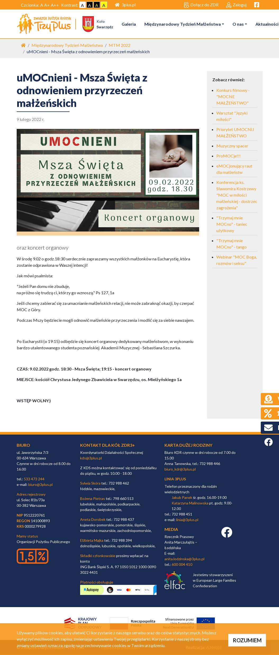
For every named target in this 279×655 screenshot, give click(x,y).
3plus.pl (125, 4)
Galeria (129, 23)
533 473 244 (34, 479)
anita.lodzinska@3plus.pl (184, 559)
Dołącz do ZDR (201, 5)
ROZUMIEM (247, 640)
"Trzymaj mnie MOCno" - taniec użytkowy (231, 224)
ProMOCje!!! (228, 156)
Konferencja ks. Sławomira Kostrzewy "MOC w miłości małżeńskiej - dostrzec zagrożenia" (236, 195)
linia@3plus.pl (187, 520)
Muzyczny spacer (232, 145)
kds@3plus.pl (91, 458)
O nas (238, 23)
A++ (55, 4)
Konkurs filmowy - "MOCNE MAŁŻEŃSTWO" (233, 97)
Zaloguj (236, 5)
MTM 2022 (119, 45)
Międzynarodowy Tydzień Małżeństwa (183, 23)
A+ (47, 4)
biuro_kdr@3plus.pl (180, 469)
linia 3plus (175, 479)
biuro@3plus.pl (40, 484)
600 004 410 (182, 564)
